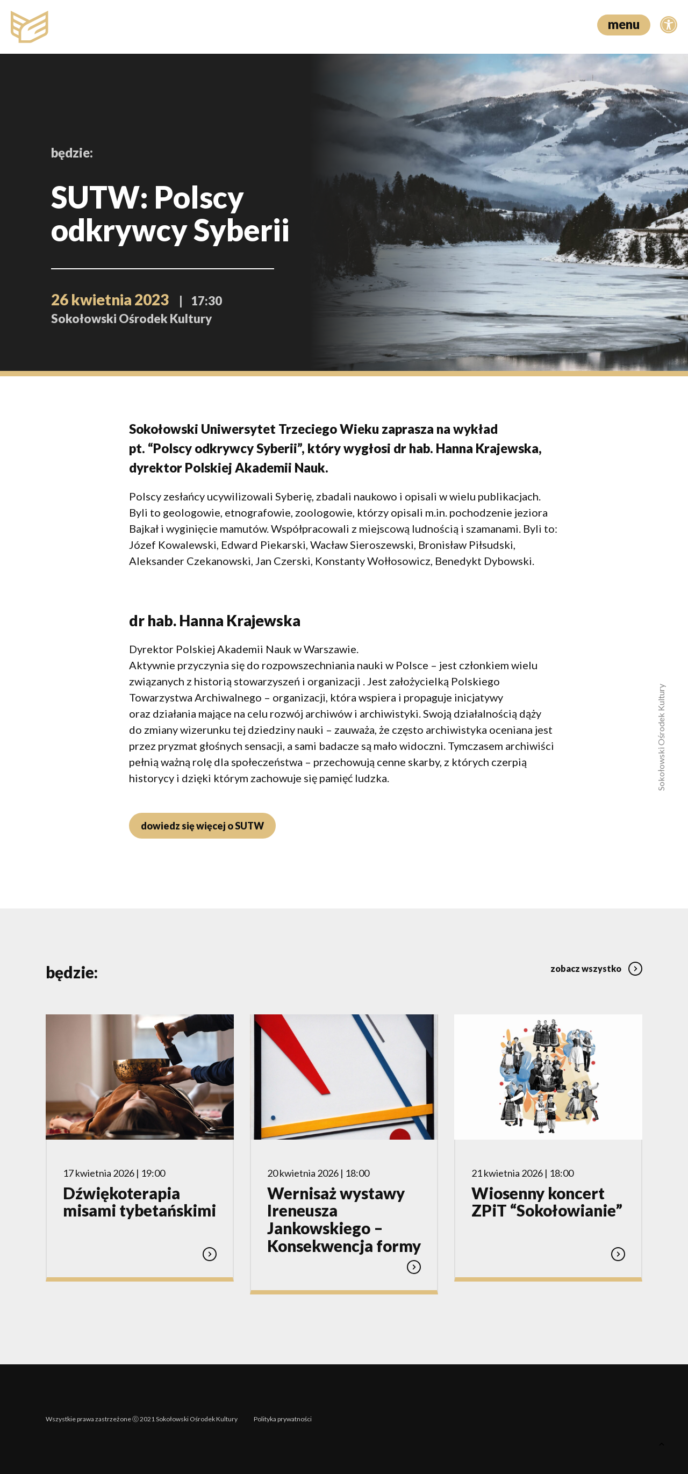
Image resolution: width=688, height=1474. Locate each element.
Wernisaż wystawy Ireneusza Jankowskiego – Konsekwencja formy (344, 1219)
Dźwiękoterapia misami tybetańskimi (139, 1202)
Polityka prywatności (283, 1419)
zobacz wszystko (596, 968)
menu (624, 24)
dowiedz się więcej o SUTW (202, 826)
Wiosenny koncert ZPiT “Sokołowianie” (546, 1202)
